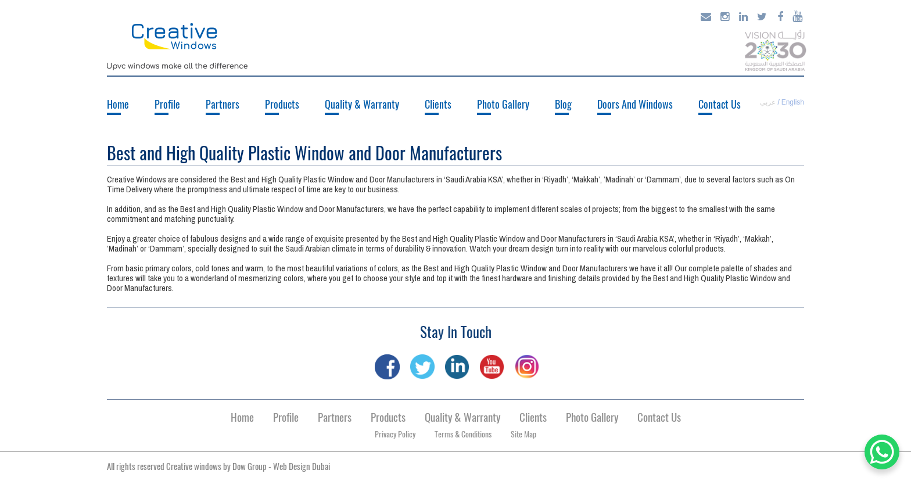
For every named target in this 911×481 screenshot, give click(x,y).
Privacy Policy (395, 434)
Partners (222, 104)
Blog (563, 104)
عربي (768, 102)
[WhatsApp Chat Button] (882, 452)
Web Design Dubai (301, 466)
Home (118, 104)
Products (282, 104)
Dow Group (249, 466)
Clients (438, 104)
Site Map (523, 434)
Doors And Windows (635, 104)
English (792, 102)
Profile (167, 104)
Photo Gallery (503, 104)
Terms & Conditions (463, 434)
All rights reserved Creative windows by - (218, 466)
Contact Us (719, 104)
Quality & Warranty (362, 104)
